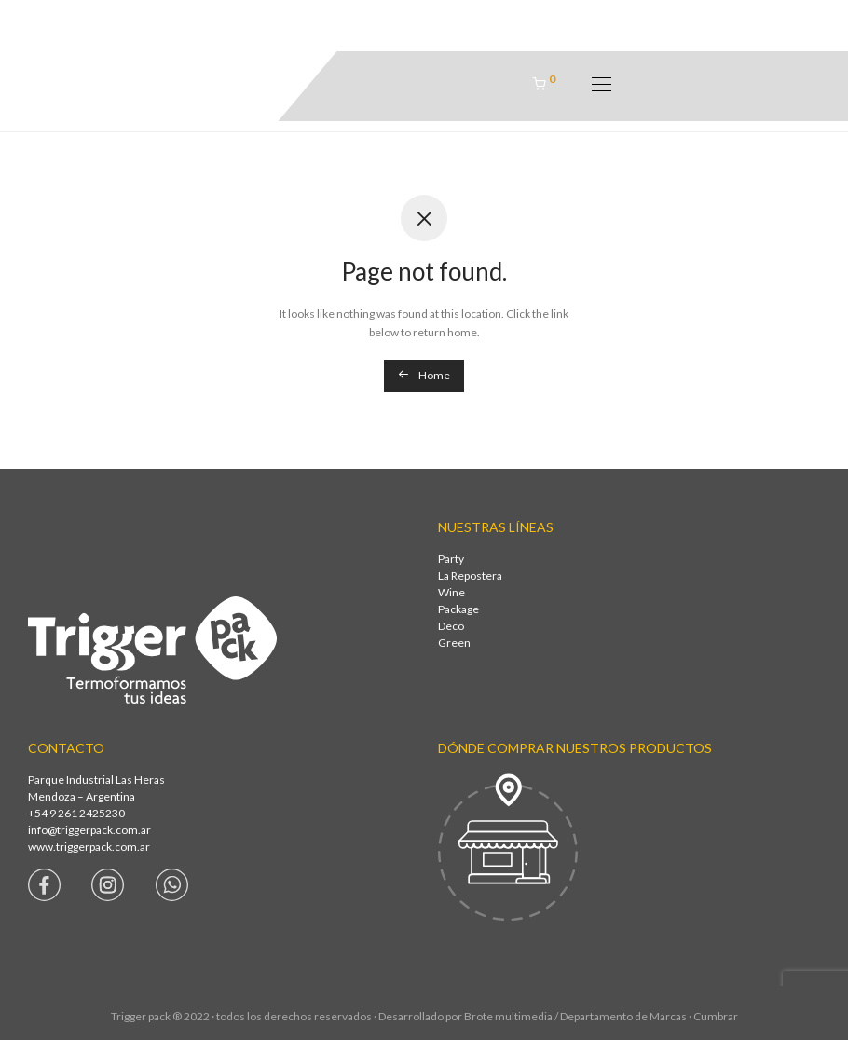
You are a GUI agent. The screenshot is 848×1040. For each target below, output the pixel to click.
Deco (451, 626)
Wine (451, 592)
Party (451, 559)
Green (454, 643)
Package (458, 609)
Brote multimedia (508, 1016)
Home (424, 375)
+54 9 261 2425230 (76, 813)
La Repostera (470, 575)
